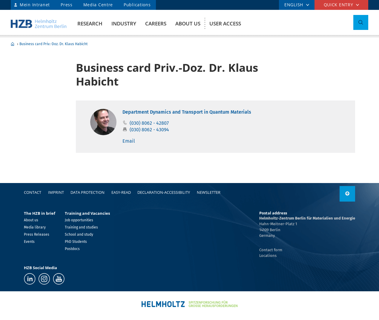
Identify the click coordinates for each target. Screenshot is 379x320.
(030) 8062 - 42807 (149, 123)
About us (187, 23)
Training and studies (81, 227)
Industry (123, 23)
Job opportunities (79, 220)
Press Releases (36, 234)
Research (89, 23)
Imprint (56, 192)
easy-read (121, 192)
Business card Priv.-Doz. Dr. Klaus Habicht (53, 44)
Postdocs (72, 249)
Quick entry (338, 4)
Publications (137, 4)
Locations (268, 255)
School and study (79, 234)
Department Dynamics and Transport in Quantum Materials (186, 112)
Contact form (270, 250)
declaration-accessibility (163, 192)
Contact (32, 192)
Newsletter (208, 192)
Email (128, 141)
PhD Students (76, 242)
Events (29, 242)
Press (67, 4)
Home (12, 44)
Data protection (87, 192)
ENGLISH (293, 4)
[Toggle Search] (360, 22)
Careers (155, 23)
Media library (35, 227)
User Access (225, 23)
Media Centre (98, 4)
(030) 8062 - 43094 (149, 129)
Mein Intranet (35, 4)
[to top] (347, 194)
